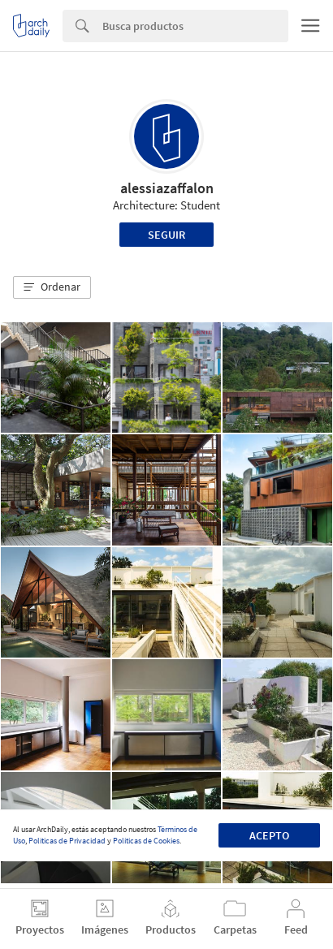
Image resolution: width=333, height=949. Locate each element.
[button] (52, 287)
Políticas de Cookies (146, 840)
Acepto (269, 835)
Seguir (166, 234)
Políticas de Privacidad (67, 840)
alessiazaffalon (167, 188)
